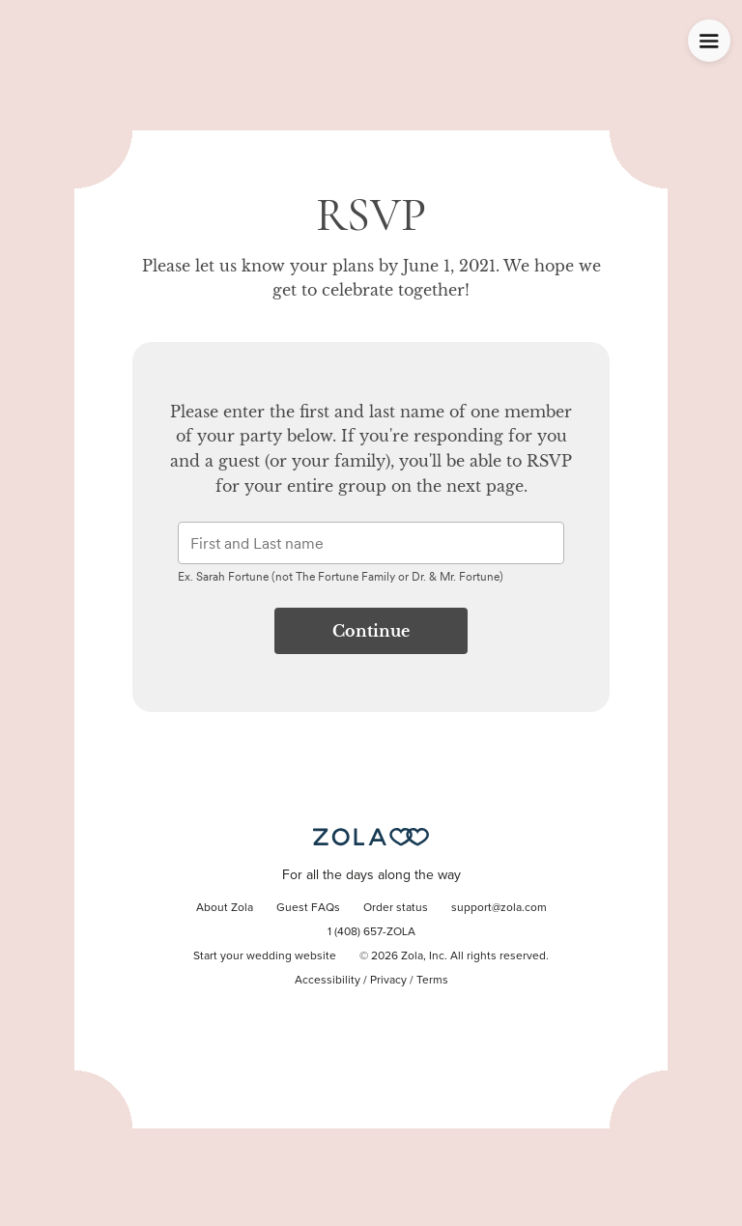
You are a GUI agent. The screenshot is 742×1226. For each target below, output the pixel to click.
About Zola (224, 908)
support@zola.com (499, 908)
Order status (395, 908)
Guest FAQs (308, 908)
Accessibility (327, 980)
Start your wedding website (264, 956)
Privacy (388, 980)
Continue (371, 631)
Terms (432, 980)
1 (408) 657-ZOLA (371, 932)
